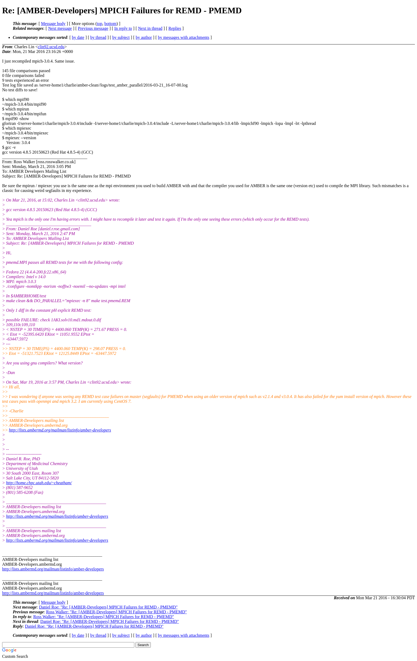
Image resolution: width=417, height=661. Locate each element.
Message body (53, 23)
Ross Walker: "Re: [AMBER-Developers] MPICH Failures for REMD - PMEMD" (116, 612)
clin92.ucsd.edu (51, 46)
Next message (60, 28)
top (99, 23)
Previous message (93, 28)
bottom (110, 23)
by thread (98, 37)
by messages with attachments (183, 37)
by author (144, 37)
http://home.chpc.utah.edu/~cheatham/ (39, 483)
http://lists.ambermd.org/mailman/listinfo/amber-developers (60, 430)
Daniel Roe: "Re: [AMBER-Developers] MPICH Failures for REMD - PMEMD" (108, 607)
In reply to (123, 28)
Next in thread (150, 28)
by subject (121, 37)
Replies (174, 28)
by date (78, 37)
